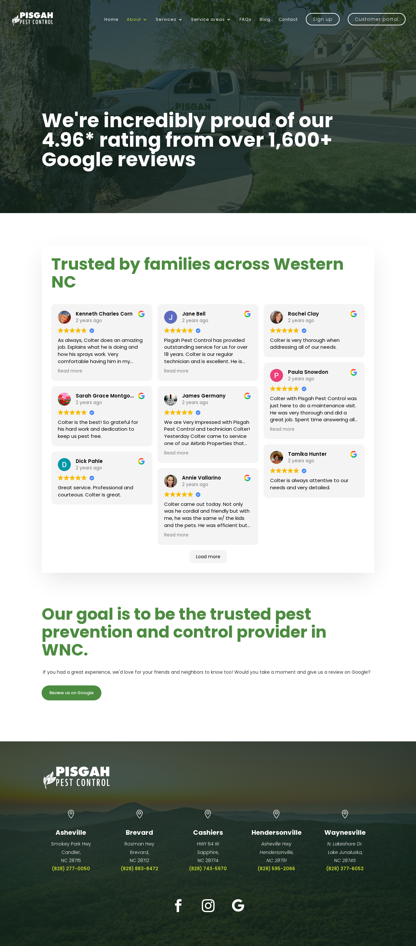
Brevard (139, 832)
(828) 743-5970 (208, 868)
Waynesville (345, 832)
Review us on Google (71, 693)
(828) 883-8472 (139, 868)
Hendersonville (277, 832)
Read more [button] (70, 371)
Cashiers (208, 832)
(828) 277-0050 (71, 868)
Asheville (71, 832)
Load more (208, 556)
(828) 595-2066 (276, 868)
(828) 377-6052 (345, 868)
